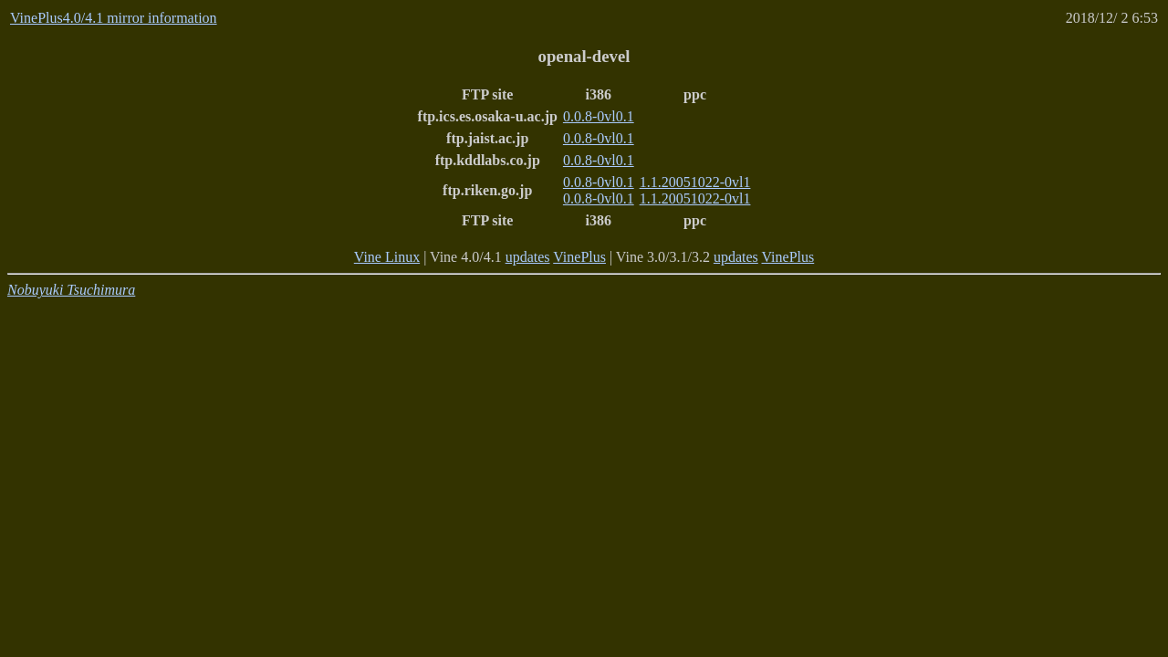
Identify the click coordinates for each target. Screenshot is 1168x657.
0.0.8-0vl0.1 (598, 116)
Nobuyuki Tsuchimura (71, 289)
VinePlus (579, 257)
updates (528, 257)
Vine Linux (387, 257)
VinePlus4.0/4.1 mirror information (113, 18)
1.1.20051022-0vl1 (695, 182)
